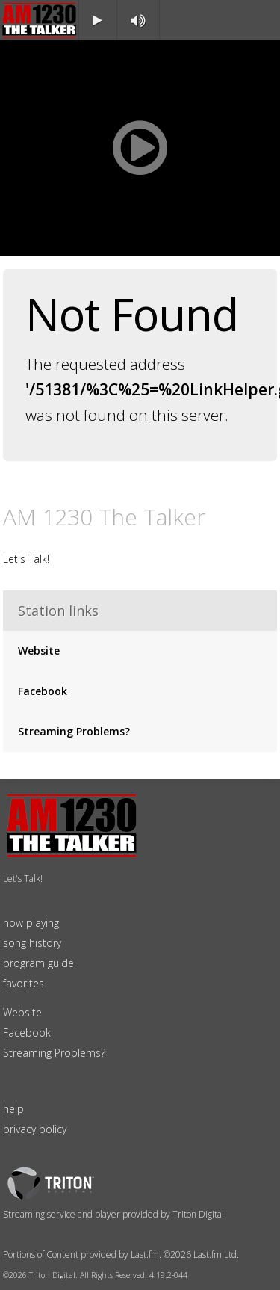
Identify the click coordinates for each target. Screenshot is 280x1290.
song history (32, 943)
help (13, 1109)
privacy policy (34, 1129)
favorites (23, 983)
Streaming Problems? (74, 731)
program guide (38, 963)
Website (39, 651)
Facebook (42, 691)
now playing (31, 923)
